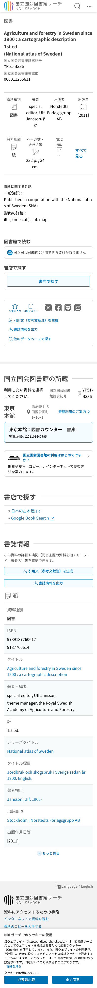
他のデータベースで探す (29, 338)
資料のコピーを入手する (23, 926)
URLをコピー (30, 308)
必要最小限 (26, 979)
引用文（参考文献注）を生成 (33, 320)
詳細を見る (13, 966)
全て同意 (73, 979)
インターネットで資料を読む (26, 918)
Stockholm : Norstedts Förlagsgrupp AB (43, 820)
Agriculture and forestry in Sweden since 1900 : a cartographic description (44, 671)
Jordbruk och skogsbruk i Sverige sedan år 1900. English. (46, 775)
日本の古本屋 (26, 511)
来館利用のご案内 (75, 412)
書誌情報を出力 (23, 329)
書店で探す (48, 281)
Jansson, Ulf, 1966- (24, 799)
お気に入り (15, 308)
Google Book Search (33, 518)
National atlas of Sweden (30, 751)
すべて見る (81, 153)
